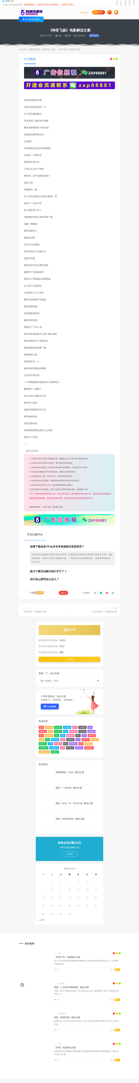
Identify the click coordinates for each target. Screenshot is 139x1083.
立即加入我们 (67, 4)
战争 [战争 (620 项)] (78, 740)
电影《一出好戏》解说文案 (69, 787)
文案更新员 (60, 1013)
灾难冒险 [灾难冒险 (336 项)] (58, 744)
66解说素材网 (34, 49)
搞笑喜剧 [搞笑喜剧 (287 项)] (95, 740)
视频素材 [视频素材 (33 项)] (55, 752)
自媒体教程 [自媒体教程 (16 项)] (89, 748)
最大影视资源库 (32, 19)
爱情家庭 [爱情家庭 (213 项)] (73, 744)
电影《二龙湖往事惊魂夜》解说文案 (71, 987)
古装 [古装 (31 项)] (56, 735)
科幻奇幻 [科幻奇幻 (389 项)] (79, 748)
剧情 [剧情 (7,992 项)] (50, 731)
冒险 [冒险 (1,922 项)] (90, 727)
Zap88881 (54, 4)
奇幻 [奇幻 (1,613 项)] (78, 735)
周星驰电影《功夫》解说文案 (70, 772)
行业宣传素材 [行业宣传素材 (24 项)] (44, 752)
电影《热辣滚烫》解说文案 (67, 1017)
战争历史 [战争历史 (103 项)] (86, 740)
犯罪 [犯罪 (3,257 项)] (80, 744)
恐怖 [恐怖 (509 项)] (41, 740)
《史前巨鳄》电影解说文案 (34, 611)
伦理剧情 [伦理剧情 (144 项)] (49, 727)
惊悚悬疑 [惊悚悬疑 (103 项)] (70, 740)
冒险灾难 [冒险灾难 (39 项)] (43, 731)
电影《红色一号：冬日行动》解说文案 (74, 803)
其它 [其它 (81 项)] (74, 727)
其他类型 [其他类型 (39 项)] (58, 727)
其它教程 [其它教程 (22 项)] (82, 727)
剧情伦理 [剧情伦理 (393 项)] (58, 731)
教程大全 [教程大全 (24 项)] (43, 744)
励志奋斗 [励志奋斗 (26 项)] (49, 735)
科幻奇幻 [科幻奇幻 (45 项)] (70, 748)
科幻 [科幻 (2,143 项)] (62, 748)
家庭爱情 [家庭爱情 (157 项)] (92, 735)
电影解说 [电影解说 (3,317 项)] (88, 744)
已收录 (94, 35)
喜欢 (63, 593)
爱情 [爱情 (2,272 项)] (65, 744)
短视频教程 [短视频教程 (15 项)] (54, 748)
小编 (32, 592)
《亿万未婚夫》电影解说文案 (103, 611)
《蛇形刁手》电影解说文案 (67, 957)
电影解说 (46, 49)
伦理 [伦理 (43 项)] (41, 727)
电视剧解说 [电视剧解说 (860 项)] (43, 748)
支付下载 (69, 659)
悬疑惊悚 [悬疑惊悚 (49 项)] (55, 740)
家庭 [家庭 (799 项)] (84, 735)
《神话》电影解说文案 (65, 1047)
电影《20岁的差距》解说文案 (70, 818)
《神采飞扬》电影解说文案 (52, 507)
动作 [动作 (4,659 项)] (65, 731)
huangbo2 (59, 983)
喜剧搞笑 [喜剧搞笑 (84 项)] (70, 735)
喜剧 (53, 49)
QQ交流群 (50, 706)
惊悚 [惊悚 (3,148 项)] (62, 740)
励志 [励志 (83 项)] (41, 735)
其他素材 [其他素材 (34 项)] (67, 727)
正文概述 (30, 59)
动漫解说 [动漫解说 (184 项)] (91, 731)
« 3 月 (41, 920)
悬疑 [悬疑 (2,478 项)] (47, 740)
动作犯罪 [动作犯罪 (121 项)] (73, 731)
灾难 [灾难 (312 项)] (50, 744)
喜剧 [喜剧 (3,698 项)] (62, 735)
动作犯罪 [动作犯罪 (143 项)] (82, 731)
